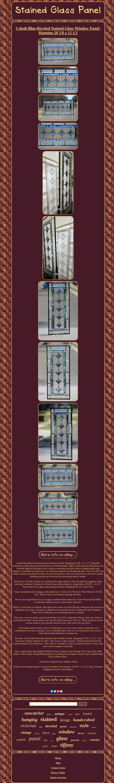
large (84, 740)
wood (70, 714)
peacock (75, 740)
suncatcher (34, 713)
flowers (81, 733)
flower (37, 733)
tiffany (66, 745)
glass (62, 738)
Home (58, 758)
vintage (26, 732)
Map (58, 763)
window (67, 731)
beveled (51, 726)
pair (77, 714)
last (52, 741)
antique (59, 714)
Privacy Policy (58, 772)
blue (46, 740)
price (45, 746)
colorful (94, 739)
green (63, 726)
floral (46, 732)
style (84, 725)
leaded (87, 714)
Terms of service (58, 777)
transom (91, 733)
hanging (29, 719)
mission (73, 727)
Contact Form (58, 768)
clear (54, 746)
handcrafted (84, 720)
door (49, 714)
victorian (28, 725)
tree (40, 727)
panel (34, 738)
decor (94, 727)
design (65, 720)
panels (21, 739)
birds (54, 734)
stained (48, 719)
